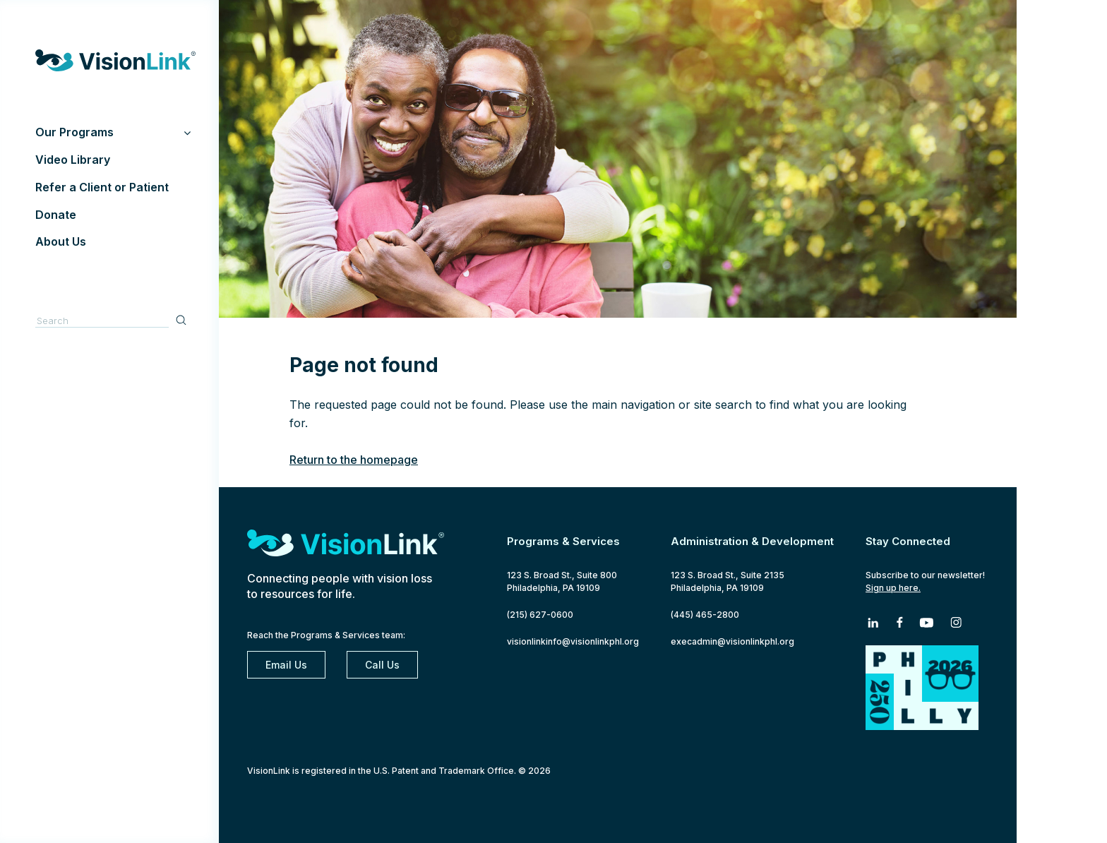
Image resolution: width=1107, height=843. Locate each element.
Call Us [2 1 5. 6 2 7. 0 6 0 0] (382, 665)
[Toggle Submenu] (187, 132)
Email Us (286, 665)
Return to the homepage (353, 460)
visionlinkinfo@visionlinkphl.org (573, 641)
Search (182, 319)
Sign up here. (893, 587)
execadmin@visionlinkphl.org (732, 641)
